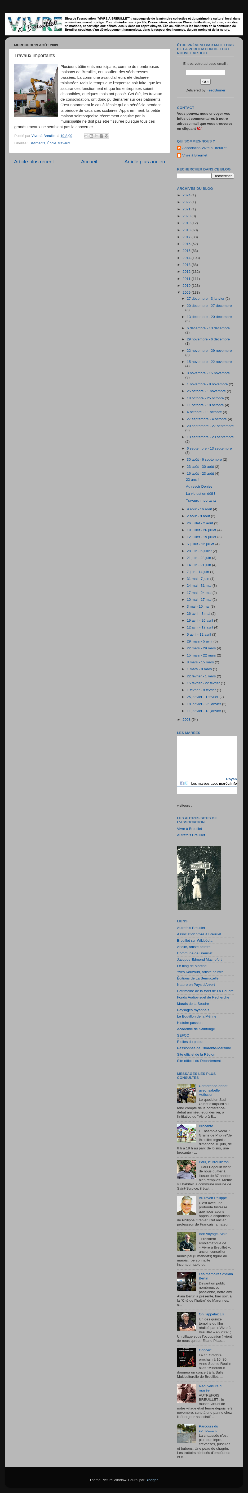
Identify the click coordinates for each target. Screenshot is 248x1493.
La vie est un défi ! (200, 494)
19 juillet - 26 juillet (202, 530)
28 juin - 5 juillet (200, 551)
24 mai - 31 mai (199, 586)
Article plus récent (34, 161)
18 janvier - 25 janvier (204, 704)
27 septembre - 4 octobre (207, 419)
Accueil (89, 161)
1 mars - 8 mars (200, 669)
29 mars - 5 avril (200, 641)
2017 (187, 237)
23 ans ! (192, 480)
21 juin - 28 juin (199, 558)
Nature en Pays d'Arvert (196, 985)
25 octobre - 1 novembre (207, 391)
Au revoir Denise (199, 486)
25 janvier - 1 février (203, 697)
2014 (187, 258)
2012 (187, 272)
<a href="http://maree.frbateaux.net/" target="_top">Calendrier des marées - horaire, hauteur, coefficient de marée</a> (207, 765)
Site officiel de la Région (196, 1054)
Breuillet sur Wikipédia (194, 940)
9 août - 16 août (200, 509)
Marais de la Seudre (193, 1004)
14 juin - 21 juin (199, 565)
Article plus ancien (145, 161)
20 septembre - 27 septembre (210, 426)
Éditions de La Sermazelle (198, 978)
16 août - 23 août (201, 473)
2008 (187, 720)
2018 (187, 230)
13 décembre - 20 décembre (209, 317)
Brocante (206, 1126)
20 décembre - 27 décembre (209, 306)
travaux (64, 143)
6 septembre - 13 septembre (209, 448)
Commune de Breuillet (194, 953)
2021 (187, 209)
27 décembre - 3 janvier (206, 299)
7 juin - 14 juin (198, 572)
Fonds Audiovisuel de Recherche (203, 997)
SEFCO (183, 1035)
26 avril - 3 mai (199, 614)
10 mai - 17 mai (199, 600)
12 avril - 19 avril (200, 627)
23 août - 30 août (201, 467)
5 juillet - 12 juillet (201, 544)
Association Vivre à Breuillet (204, 148)
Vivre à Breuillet (194, 155)
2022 (187, 202)
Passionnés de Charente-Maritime (204, 1048)
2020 (187, 216)
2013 (187, 265)
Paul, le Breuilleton (214, 1162)
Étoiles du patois (190, 1042)
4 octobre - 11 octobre (205, 412)
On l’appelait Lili (211, 1314)
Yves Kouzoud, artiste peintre (200, 972)
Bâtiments (37, 143)
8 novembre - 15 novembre (208, 373)
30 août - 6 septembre (205, 459)
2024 (187, 195)
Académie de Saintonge (196, 1029)
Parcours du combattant (208, 1428)
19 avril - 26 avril (200, 620)
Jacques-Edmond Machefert (199, 960)
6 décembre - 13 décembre (208, 328)
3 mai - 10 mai (198, 606)
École (51, 143)
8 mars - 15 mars (201, 662)
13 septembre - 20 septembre (210, 437)
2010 (187, 286)
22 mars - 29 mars (202, 648)
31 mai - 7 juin (198, 579)
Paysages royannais (193, 1010)
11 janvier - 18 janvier (204, 711)
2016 (187, 244)
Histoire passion (189, 1023)
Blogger (151, 1480)
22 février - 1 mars (202, 676)
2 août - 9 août (199, 516)
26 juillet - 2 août (200, 523)
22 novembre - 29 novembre (209, 351)
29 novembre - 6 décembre (208, 339)
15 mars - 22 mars (202, 655)
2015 (187, 251)
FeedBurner (215, 90)
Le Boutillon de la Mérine (196, 1016)
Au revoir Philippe (213, 1198)
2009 (187, 292)
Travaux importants (201, 500)
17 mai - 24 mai (199, 593)
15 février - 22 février (204, 683)
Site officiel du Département (199, 1061)
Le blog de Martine (192, 966)
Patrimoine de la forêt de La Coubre (205, 991)
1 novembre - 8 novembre (208, 384)
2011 (187, 279)
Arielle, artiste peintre (194, 947)
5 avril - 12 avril (199, 634)
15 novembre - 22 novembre (209, 362)
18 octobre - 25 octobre (206, 398)
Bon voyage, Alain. (213, 1234)
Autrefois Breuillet (191, 835)
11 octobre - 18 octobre (206, 405)
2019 (187, 223)
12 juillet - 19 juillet (202, 537)
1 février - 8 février (202, 690)
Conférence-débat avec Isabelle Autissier (213, 1090)
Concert (205, 1350)
